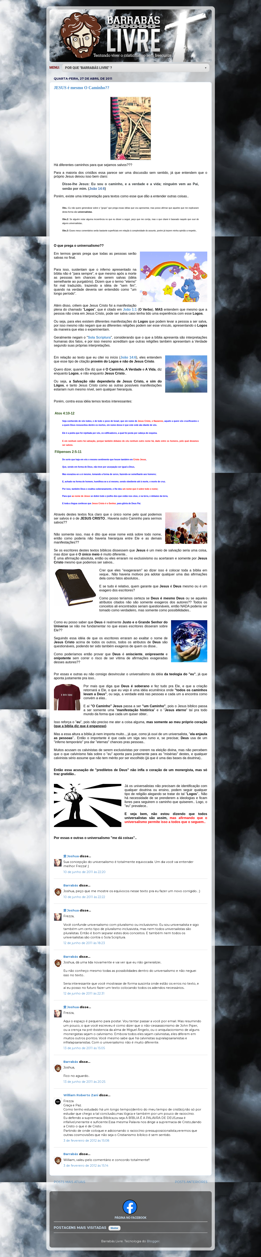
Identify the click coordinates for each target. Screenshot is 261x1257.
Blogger (153, 1241)
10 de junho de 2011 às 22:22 (84, 897)
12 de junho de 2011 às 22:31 (83, 993)
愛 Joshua (71, 856)
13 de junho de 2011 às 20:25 (84, 1082)
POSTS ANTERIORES (191, 1182)
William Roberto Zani (81, 1095)
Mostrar (114, 1228)
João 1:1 (130, 309)
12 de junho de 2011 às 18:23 (84, 943)
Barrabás (71, 885)
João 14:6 (97, 188)
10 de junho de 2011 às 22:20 (84, 872)
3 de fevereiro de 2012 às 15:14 (85, 1165)
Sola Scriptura (99, 337)
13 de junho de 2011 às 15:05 (84, 1048)
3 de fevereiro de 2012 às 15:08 (86, 1140)
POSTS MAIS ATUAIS (69, 1182)
